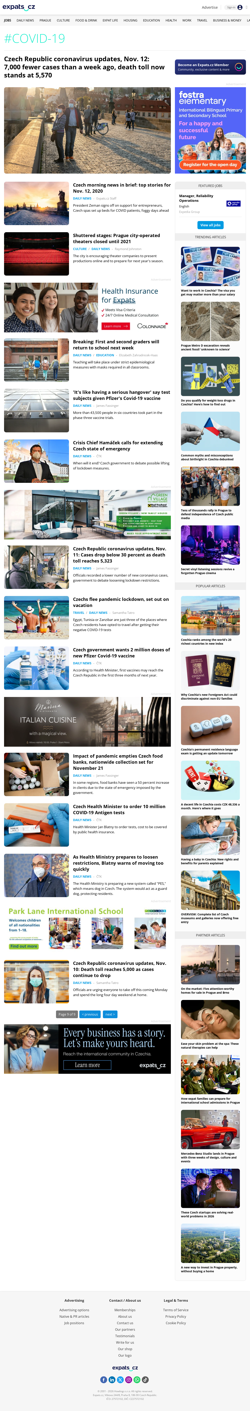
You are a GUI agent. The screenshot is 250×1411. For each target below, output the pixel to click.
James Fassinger (107, 406)
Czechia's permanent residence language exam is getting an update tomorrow (209, 751)
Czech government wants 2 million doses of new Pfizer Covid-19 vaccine (121, 652)
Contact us (125, 1323)
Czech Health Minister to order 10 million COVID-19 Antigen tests (119, 809)
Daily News (25, 20)
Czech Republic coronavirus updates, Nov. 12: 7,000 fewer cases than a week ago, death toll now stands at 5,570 (84, 66)
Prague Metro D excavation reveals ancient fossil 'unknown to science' (205, 347)
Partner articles (210, 935)
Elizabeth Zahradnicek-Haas (138, 355)
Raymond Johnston (128, 249)
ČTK (99, 456)
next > (110, 1014)
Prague (45, 20)
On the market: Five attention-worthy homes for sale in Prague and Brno (207, 990)
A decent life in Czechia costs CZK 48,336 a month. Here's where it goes (210, 806)
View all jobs (210, 225)
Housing (130, 20)
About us (125, 1316)
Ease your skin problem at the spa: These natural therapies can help (210, 1045)
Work (186, 20)
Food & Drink (86, 20)
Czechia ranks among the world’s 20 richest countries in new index (206, 641)
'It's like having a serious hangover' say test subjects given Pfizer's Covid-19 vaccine (121, 395)
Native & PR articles (74, 1316)
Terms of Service (176, 1310)
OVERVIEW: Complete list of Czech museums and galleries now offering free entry (209, 918)
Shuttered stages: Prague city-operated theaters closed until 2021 (116, 238)
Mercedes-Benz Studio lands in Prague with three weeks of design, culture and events (209, 1157)
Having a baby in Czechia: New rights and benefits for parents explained (210, 861)
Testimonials (125, 1336)
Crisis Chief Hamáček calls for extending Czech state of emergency (118, 445)
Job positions (74, 1323)
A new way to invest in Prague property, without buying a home (209, 1269)
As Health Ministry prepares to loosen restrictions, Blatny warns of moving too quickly (118, 863)
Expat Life (110, 20)
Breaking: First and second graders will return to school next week (116, 344)
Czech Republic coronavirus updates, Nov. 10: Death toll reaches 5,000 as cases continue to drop (119, 969)
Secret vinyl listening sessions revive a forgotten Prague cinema (207, 571)
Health (171, 20)
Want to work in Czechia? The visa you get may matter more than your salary (208, 292)
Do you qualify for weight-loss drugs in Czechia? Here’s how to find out (208, 402)
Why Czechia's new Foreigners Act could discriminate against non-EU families (209, 696)
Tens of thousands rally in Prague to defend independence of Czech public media (207, 514)
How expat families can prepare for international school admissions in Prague (210, 1100)
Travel (202, 20)
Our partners (125, 1329)
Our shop (125, 1349)
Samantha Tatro (123, 613)
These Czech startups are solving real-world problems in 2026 (207, 1214)
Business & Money (227, 20)
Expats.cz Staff (106, 198)
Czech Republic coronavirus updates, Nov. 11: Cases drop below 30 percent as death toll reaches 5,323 (119, 555)
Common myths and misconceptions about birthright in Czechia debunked (207, 457)
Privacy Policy (175, 1316)
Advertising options (74, 1310)
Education (151, 20)
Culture (63, 20)
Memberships (125, 1310)
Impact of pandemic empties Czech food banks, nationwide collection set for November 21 (118, 762)
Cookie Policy (176, 1323)
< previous (90, 1014)
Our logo (125, 1355)
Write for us (125, 1342)
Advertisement (236, 84)
